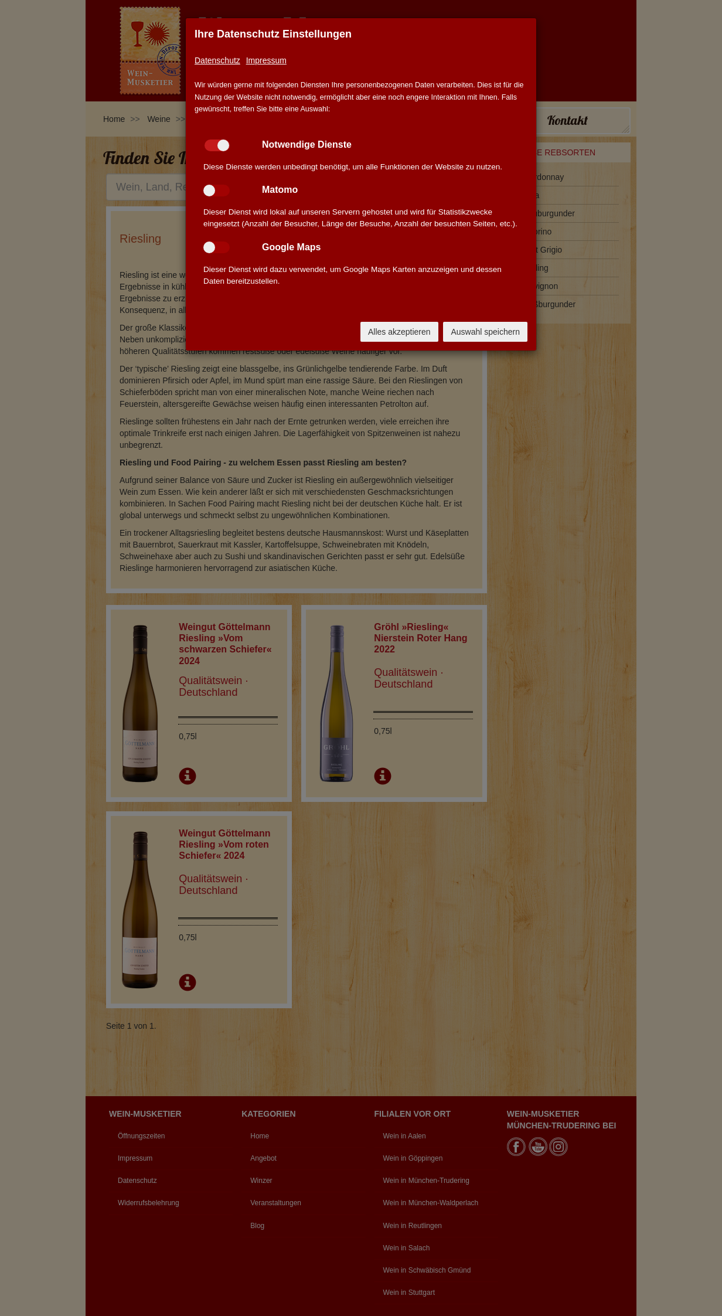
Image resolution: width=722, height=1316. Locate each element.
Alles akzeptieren (399, 331)
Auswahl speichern (485, 331)
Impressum (266, 60)
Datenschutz (217, 60)
